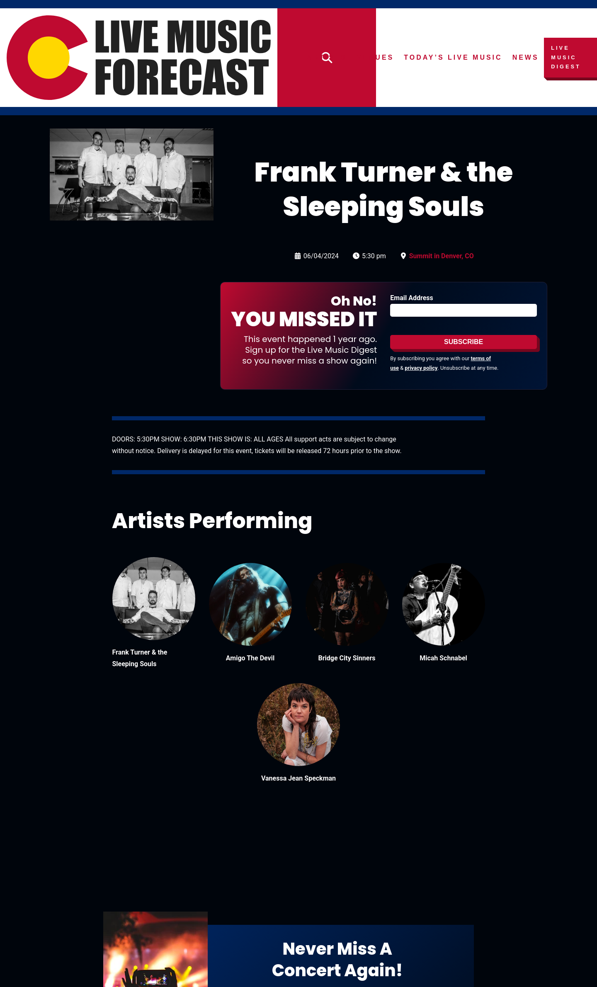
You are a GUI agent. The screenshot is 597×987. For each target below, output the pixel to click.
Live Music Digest (566, 57)
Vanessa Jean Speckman (298, 778)
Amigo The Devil (250, 658)
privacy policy (421, 368)
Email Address (411, 298)
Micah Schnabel (443, 658)
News (525, 57)
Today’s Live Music (453, 57)
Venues (375, 57)
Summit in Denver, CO (441, 256)
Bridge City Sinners (347, 658)
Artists (327, 57)
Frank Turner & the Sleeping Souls (139, 658)
